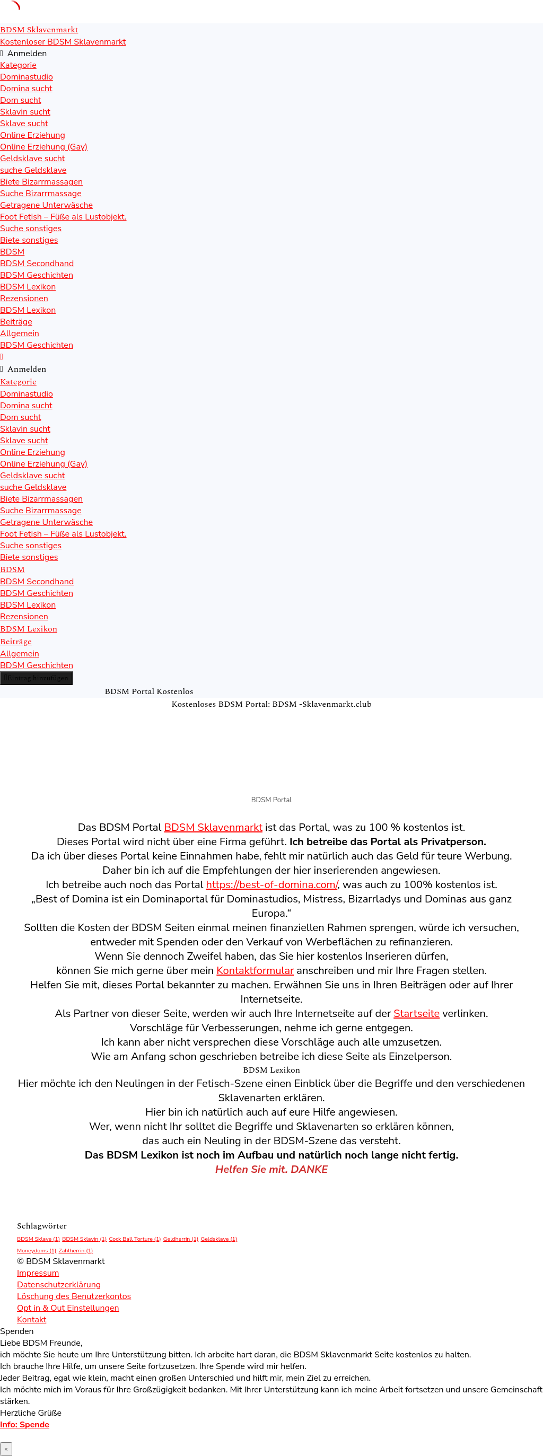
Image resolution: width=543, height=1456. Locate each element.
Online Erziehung (32, 135)
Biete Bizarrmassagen (41, 182)
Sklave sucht (24, 123)
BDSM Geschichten (36, 275)
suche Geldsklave (33, 170)
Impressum (38, 1273)
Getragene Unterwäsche (46, 205)
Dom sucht (20, 100)
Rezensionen (24, 298)
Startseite (416, 1013)
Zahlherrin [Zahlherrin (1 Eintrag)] (76, 1251)
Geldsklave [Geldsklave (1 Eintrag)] (218, 1239)
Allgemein (19, 333)
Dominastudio (26, 77)
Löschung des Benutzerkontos (74, 1296)
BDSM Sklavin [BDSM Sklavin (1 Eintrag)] (84, 1239)
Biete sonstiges (29, 240)
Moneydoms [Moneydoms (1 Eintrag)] (36, 1251)
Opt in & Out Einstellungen (68, 1308)
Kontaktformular (255, 970)
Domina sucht (26, 88)
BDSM (12, 252)
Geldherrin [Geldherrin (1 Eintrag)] (181, 1239)
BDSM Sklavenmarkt (213, 827)
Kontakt (31, 1320)
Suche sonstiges (31, 228)
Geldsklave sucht (32, 158)
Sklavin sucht (25, 112)
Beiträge (16, 322)
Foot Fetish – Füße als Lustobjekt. (63, 217)
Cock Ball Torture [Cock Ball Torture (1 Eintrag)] (135, 1239)
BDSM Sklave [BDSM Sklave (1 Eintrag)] (38, 1239)
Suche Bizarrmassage (41, 193)
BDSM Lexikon (28, 287)
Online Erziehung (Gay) (43, 147)
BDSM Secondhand (37, 263)
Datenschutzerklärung (59, 1285)
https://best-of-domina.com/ (272, 885)
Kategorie (18, 65)
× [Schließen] (6, 1449)
